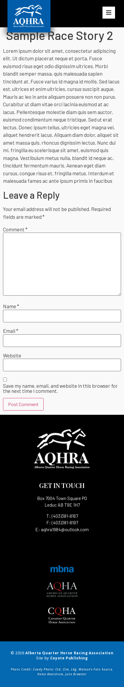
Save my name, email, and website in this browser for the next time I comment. (60, 388)
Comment (15, 229)
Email (10, 330)
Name (11, 306)
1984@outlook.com (70, 529)
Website (12, 355)
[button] (108, 13)
